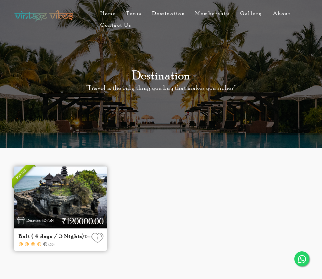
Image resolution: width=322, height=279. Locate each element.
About (282, 13)
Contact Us (115, 25)
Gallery (251, 13)
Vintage (44, 15)
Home (108, 13)
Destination (168, 13)
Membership (212, 13)
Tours (134, 13)
